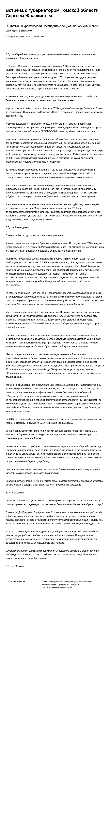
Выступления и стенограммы (81, 582)
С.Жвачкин (11, 66)
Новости (66, 582)
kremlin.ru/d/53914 (67, 588)
